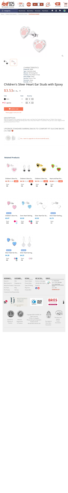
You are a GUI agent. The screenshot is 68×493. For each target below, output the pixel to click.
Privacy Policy (28, 283)
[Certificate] (18, 302)
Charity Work (28, 290)
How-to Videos (28, 281)
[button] (9, 11)
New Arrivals (22, 11)
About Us (6, 281)
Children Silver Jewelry (11, 14)
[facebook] (36, 288)
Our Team (6, 287)
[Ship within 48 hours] (48, 4)
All (35, 4)
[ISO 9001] (36, 302)
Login (10, 112)
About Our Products (9, 285)
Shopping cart (17, 283)
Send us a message (40, 281)
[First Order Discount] (57, 4)
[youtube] (38, 288)
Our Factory (7, 290)
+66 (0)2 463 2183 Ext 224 (41, 283)
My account (17, 285)
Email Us (37, 285)
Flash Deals (45, 11)
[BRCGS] (52, 302)
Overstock (37, 11)
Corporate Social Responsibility (11, 292)
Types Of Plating (29, 285)
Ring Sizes (27, 287)
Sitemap (16, 290)
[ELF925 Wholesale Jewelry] (7, 4)
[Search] (38, 4)
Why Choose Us (8, 283)
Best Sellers (30, 11)
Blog (15, 287)
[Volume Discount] (29, 4)
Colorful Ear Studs (22, 14)
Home (2, 14)
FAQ (15, 281)
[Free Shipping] (21, 4)
